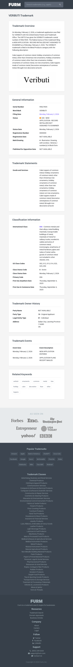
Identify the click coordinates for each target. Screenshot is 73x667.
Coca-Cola (56, 454)
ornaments (26, 381)
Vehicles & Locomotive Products (36, 585)
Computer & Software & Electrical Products (36, 488)
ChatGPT (46, 454)
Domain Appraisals (36, 615)
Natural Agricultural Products (37, 549)
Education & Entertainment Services (36, 498)
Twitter (36, 638)
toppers (16, 392)
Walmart (50, 464)
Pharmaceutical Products (36, 562)
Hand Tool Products (36, 514)
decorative (32, 387)
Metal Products (36, 544)
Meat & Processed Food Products (36, 536)
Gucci (31, 459)
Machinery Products (36, 534)
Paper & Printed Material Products (36, 557)
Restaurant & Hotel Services (36, 564)
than (41, 387)
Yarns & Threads (36, 590)
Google (23, 459)
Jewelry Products (36, 521)
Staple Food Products (36, 575)
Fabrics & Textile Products (36, 503)
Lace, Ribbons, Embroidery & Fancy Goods (36, 524)
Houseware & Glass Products (36, 516)
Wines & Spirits (36, 587)
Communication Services (36, 486)
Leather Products (36, 526)
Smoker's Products (36, 572)
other (48, 387)
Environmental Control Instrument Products (36, 501)
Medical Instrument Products (36, 542)
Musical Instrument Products (36, 547)
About (36, 625)
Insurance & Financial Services (36, 519)
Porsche (51, 459)
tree (52, 381)
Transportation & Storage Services (36, 580)
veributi (15, 381)
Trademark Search (36, 613)
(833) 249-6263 (36, 651)
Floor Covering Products (36, 508)
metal (45, 381)
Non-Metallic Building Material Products (36, 552)
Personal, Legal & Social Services (36, 559)
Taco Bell (40, 464)
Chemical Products (36, 481)
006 (40, 227)
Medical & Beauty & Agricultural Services (36, 539)
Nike (31, 464)
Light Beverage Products (36, 529)
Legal (36, 631)
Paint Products (36, 554)
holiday (15, 387)
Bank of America (34, 454)
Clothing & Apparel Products (36, 483)
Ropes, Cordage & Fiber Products (36, 567)
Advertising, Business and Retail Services (36, 478)
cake (23, 387)
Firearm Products (36, 506)
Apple (23, 454)
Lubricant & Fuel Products (36, 531)
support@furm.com (36, 653)
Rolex (60, 459)
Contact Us (36, 656)
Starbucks (22, 464)
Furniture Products (36, 511)
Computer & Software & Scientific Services (36, 491)
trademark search (31, 605)
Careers (36, 628)
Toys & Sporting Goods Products (36, 577)
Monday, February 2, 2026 (49, 114)
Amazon (14, 454)
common (36, 381)
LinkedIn (36, 643)
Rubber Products (36, 569)
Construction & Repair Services (36, 493)
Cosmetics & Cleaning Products (36, 496)
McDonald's (41, 459)
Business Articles (36, 618)
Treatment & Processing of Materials (36, 582)
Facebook (13, 459)
